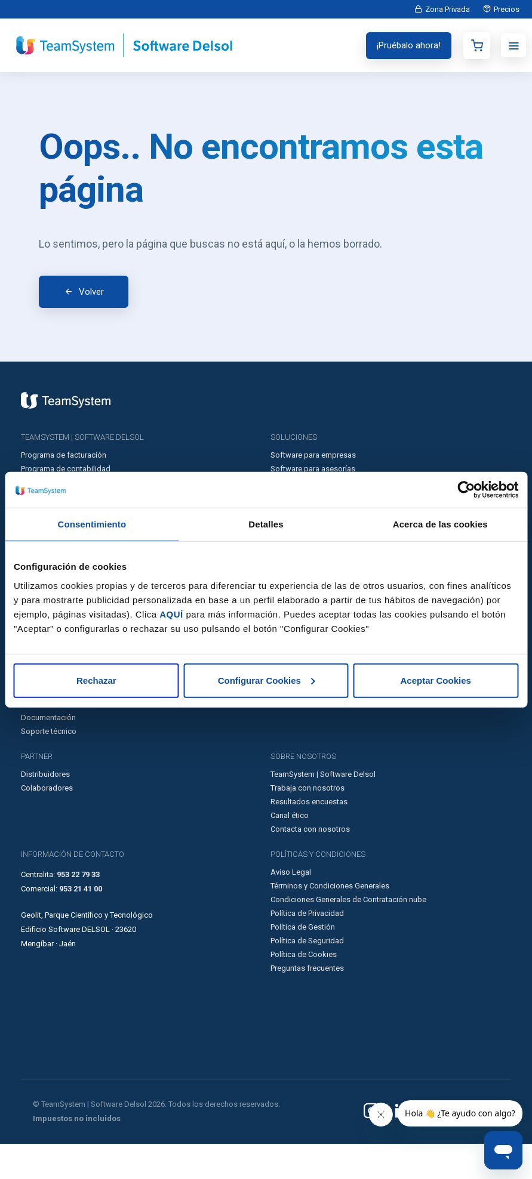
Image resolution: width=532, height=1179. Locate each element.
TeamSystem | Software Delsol (323, 809)
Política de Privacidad (307, 948)
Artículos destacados (58, 725)
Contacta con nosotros (310, 864)
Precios (504, 9)
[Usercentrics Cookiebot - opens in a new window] (466, 490)
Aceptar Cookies (435, 680)
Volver (91, 309)
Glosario (35, 738)
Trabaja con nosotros (307, 823)
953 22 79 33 (78, 909)
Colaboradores (47, 823)
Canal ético (289, 850)
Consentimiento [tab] (91, 524)
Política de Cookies (303, 989)
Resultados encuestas (309, 836)
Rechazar (96, 680)
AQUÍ (171, 614)
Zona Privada (440, 9)
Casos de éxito (46, 711)
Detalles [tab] (265, 524)
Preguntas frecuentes (307, 1003)
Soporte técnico (48, 766)
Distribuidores (45, 809)
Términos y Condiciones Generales (329, 920)
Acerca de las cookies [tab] (440, 524)
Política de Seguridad (307, 975)
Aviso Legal (290, 907)
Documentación (48, 752)
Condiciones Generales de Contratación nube (348, 934)
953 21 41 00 (80, 923)
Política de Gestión (302, 962)
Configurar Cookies (266, 680)
